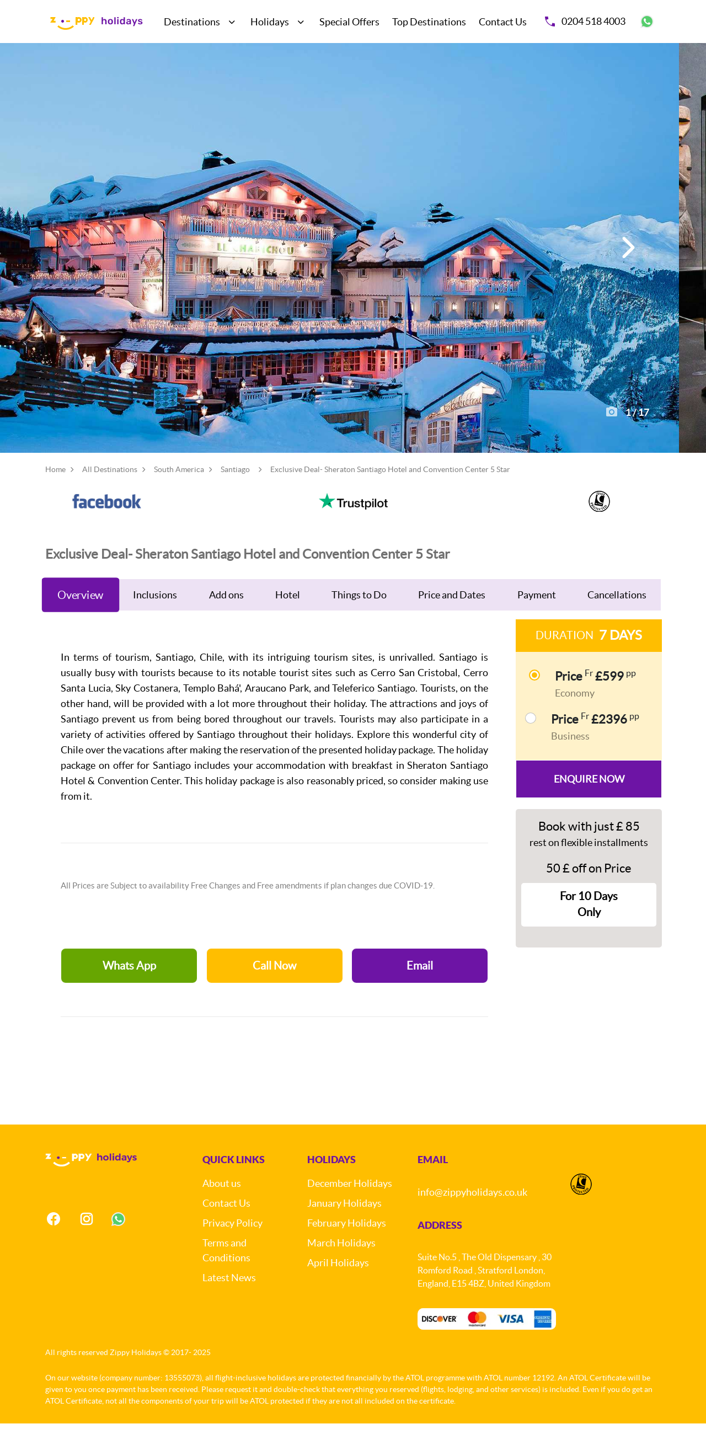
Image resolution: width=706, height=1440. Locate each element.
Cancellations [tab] (616, 611)
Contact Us (503, 22)
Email (420, 982)
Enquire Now (589, 795)
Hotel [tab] (287, 611)
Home (55, 485)
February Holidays (346, 1239)
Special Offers (349, 22)
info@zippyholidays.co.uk (472, 1208)
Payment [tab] (536, 611)
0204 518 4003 (585, 21)
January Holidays (344, 1219)
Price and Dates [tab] (451, 611)
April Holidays (338, 1279)
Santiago (235, 485)
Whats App (129, 982)
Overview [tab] (80, 611)
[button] (626, 256)
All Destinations (109, 485)
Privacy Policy (232, 1239)
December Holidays (349, 1200)
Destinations (192, 22)
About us (221, 1200)
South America (179, 485)
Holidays (269, 22)
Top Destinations (429, 22)
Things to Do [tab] (359, 611)
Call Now (274, 982)
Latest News (229, 1294)
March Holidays (341, 1259)
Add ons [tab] (226, 611)
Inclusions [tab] (155, 611)
